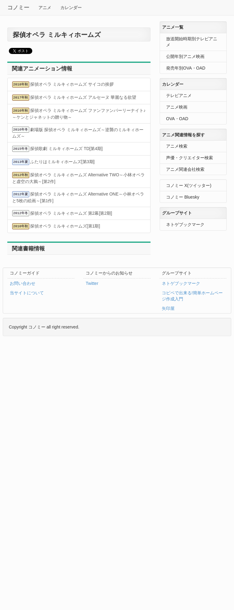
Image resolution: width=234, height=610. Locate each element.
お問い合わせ (22, 283)
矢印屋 (168, 308)
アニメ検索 (176, 146)
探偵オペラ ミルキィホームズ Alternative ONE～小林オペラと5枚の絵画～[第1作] (78, 197)
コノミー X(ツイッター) (188, 185)
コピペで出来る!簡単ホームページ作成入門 (192, 295)
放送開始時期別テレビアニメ (191, 41)
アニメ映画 (176, 107)
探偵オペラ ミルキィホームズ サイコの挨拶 (63, 84)
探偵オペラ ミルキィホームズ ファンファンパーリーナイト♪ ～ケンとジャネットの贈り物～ (79, 114)
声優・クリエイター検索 (189, 157)
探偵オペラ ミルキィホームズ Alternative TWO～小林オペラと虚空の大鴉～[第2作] (78, 178)
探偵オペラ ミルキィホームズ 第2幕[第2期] (62, 213)
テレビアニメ (179, 95)
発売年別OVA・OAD (185, 68)
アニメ (44, 7)
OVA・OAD (177, 118)
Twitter (92, 283)
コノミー (18, 8)
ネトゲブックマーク (185, 224)
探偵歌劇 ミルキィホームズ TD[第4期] (57, 149)
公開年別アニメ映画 (185, 56)
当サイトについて (27, 292)
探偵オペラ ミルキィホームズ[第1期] (56, 226)
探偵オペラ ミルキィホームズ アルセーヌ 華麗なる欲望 (74, 98)
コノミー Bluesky (182, 197)
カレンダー (71, 7)
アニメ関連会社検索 (185, 169)
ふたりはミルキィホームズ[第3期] (53, 162)
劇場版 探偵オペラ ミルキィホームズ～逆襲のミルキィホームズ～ (78, 132)
